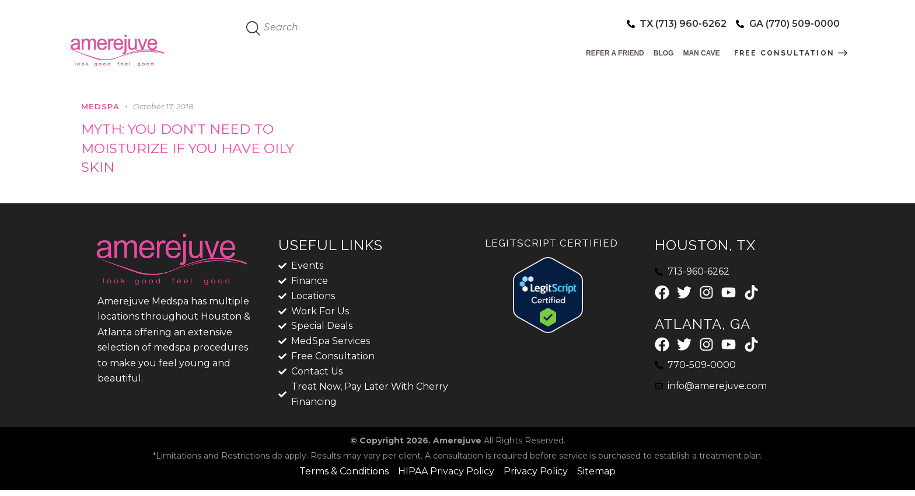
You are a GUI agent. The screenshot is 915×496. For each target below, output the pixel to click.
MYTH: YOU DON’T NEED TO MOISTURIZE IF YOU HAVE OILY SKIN (191, 149)
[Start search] (254, 28)
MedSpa (100, 106)
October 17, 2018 (163, 106)
